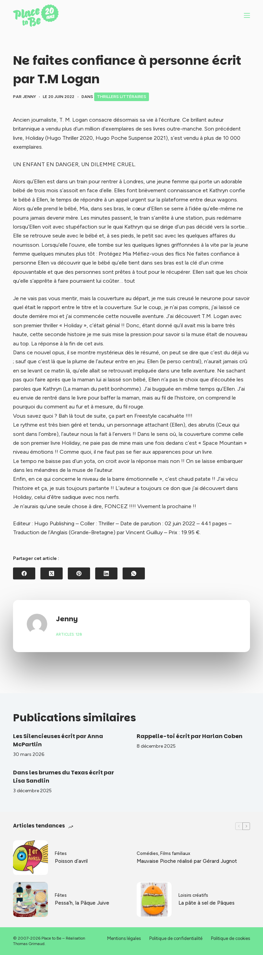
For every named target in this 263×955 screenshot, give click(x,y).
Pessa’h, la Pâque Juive (82, 903)
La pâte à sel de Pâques (206, 903)
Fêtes (61, 853)
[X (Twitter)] (51, 573)
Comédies (147, 853)
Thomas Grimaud (29, 943)
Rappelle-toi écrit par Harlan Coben (189, 736)
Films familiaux (175, 853)
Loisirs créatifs (193, 895)
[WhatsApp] (134, 573)
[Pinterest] (79, 573)
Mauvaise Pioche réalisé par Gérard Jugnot (187, 861)
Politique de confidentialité (175, 938)
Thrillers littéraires (121, 96)
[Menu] (247, 15)
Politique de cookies (230, 938)
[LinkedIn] (106, 573)
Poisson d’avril (71, 861)
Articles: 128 (69, 634)
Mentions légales (124, 938)
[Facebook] (24, 573)
